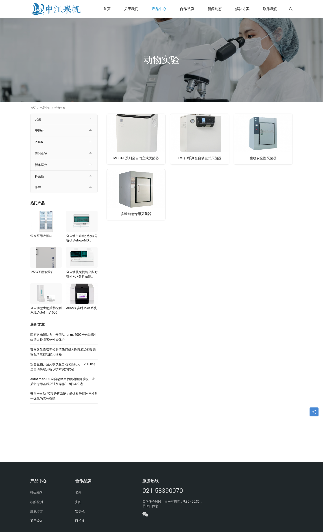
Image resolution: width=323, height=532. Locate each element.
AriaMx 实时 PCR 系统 (81, 308)
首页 (107, 9)
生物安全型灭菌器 (263, 158)
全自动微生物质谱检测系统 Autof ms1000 (46, 310)
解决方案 (242, 9)
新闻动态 (214, 9)
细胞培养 (36, 511)
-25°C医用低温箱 (42, 272)
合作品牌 (187, 9)
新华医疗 (41, 165)
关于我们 (131, 9)
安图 (38, 119)
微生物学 (36, 492)
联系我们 (270, 9)
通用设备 (36, 521)
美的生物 (41, 153)
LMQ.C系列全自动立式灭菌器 (199, 158)
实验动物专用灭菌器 (136, 214)
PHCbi (39, 142)
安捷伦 (39, 130)
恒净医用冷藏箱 (41, 236)
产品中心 (159, 9)
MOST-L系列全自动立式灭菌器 (136, 158)
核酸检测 (36, 502)
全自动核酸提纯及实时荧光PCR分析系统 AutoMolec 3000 (82, 274)
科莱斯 (39, 176)
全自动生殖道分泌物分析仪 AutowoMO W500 (82, 238)
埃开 (38, 188)
